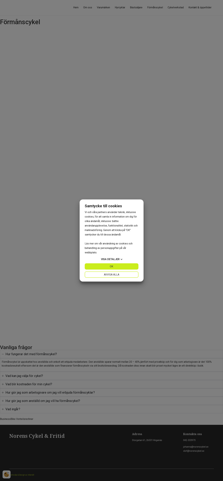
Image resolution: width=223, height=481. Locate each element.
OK (111, 266)
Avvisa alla (111, 274)
